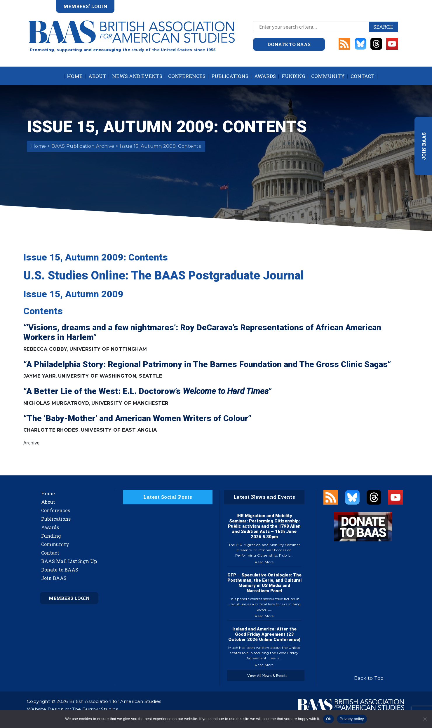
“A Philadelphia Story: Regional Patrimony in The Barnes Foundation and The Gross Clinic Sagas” (207, 364)
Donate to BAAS (59, 570)
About (97, 76)
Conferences (186, 76)
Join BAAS (54, 578)
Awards (265, 76)
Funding (293, 76)
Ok (328, 719)
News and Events (137, 76)
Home (75, 76)
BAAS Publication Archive (82, 146)
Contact (362, 76)
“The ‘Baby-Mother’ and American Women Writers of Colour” (137, 418)
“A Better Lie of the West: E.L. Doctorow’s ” (147, 391)
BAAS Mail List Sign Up (69, 561)
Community (328, 76)
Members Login (69, 598)
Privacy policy (352, 719)
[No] (425, 719)
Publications (229, 76)
